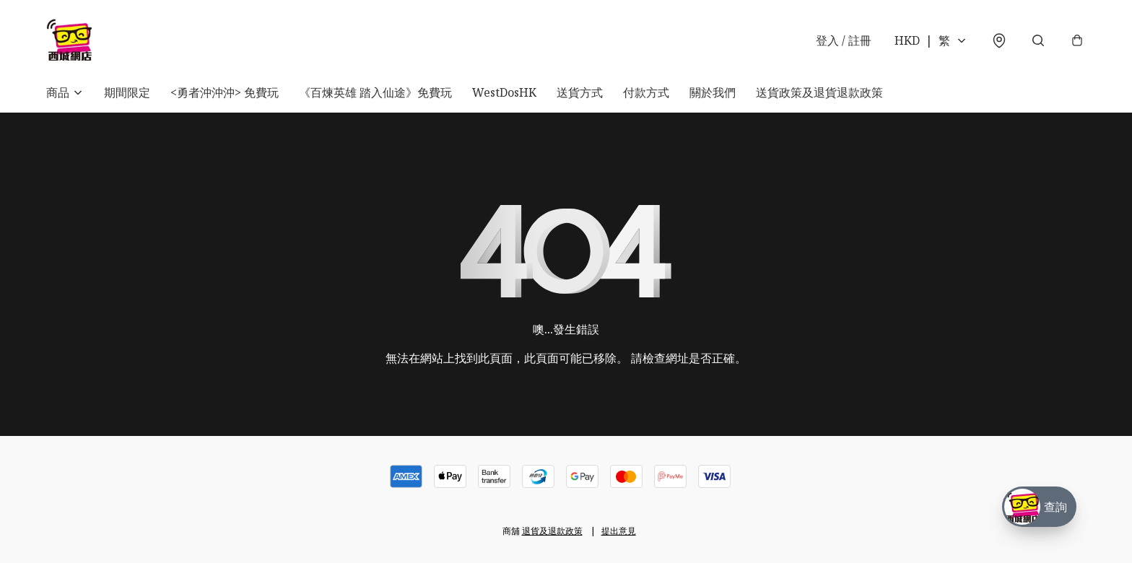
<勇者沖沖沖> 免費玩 (224, 92)
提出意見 (618, 531)
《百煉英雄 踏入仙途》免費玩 (375, 92)
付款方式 (646, 92)
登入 (843, 40)
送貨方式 (580, 92)
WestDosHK (504, 92)
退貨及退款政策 (552, 531)
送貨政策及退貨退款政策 (819, 92)
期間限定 (127, 92)
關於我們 (712, 92)
